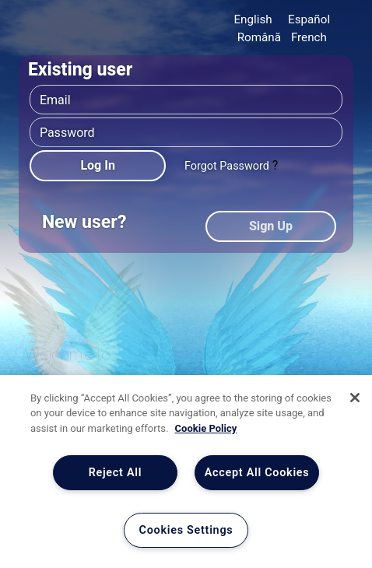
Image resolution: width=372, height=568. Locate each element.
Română (259, 37)
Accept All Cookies (257, 472)
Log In (97, 165)
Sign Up (271, 226)
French (309, 37)
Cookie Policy (206, 428)
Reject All (115, 472)
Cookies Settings (186, 530)
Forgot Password (226, 166)
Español (309, 19)
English (252, 19)
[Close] (355, 397)
